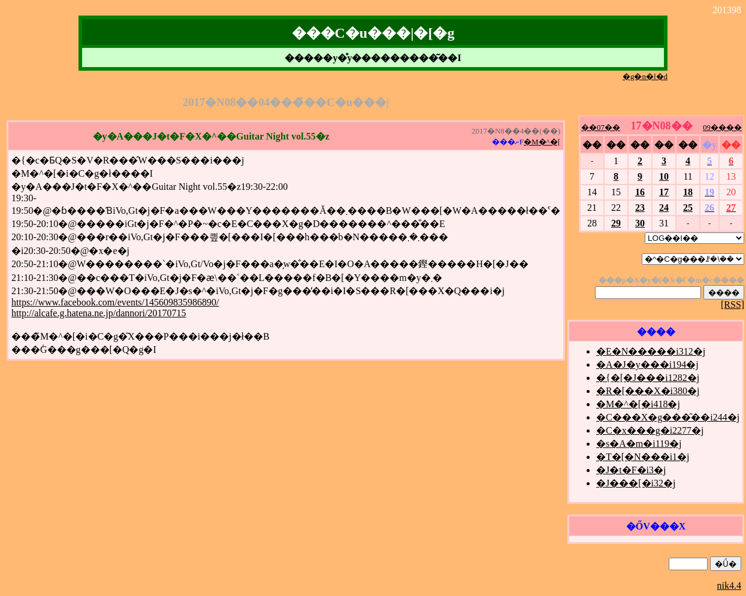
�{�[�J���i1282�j (647, 378)
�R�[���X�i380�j (647, 391)
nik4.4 (729, 585)
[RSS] (732, 304)
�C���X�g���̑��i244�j (667, 417)
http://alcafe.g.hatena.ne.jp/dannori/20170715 (98, 313)
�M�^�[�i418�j (638, 404)
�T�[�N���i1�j (643, 457)
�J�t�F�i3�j (631, 470)
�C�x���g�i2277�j (650, 430)
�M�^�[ (542, 141)
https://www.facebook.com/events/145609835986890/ (115, 302)
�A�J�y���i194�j (647, 364)
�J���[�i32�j (635, 483)
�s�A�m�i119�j (639, 443)
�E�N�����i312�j (650, 351)
